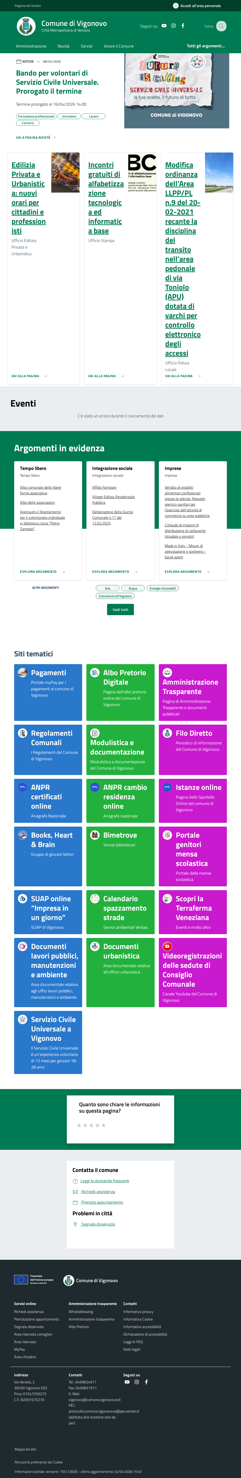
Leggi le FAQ (133, 1342)
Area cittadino (25, 1357)
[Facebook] (179, 26)
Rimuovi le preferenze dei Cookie (39, 1462)
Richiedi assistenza (29, 1311)
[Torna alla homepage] (93, 1280)
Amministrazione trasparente (91, 1319)
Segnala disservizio (29, 1326)
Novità (63, 46)
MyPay (19, 1349)
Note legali (131, 1349)
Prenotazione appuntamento (36, 1319)
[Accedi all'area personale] (198, 5)
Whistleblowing (81, 1311)
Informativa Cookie (138, 1319)
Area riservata (25, 1342)
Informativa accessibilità (142, 1326)
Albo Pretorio (79, 1326)
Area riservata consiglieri (33, 1334)
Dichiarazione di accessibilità (145, 1334)
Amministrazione (31, 46)
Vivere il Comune (119, 46)
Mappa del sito (25, 1449)
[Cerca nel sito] (220, 26)
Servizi (86, 46)
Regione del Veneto (28, 5)
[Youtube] (160, 26)
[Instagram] (169, 26)
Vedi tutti (120, 609)
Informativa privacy (138, 1311)
